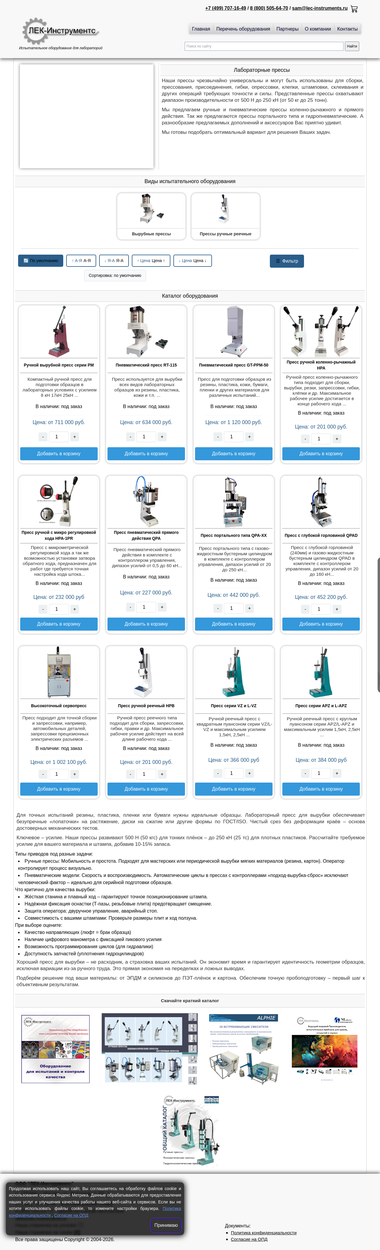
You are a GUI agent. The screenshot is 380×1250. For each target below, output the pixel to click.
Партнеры (287, 28)
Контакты (347, 28)
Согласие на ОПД (71, 1215)
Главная (201, 28)
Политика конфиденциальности (264, 1232)
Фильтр (287, 261)
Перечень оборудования (243, 28)
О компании (318, 28)
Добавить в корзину (58, 453)
